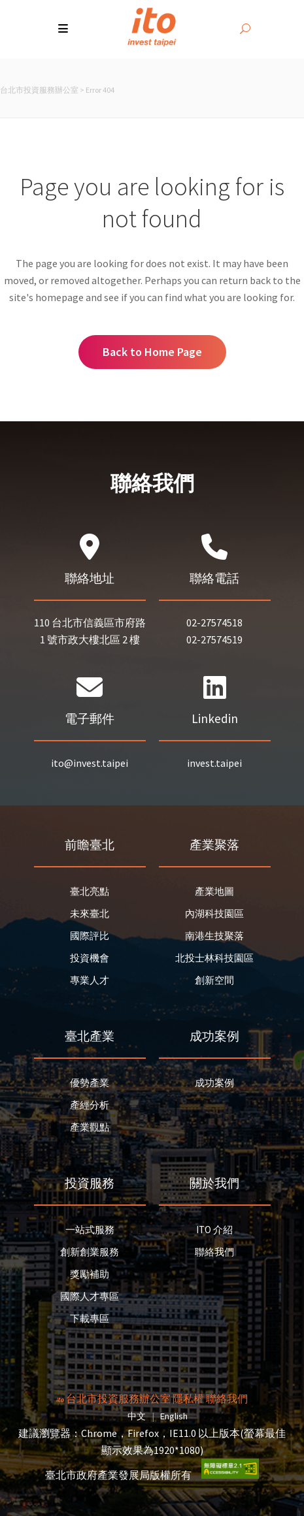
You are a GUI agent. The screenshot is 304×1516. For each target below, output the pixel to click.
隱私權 (188, 1398)
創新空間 (214, 980)
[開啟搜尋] (245, 29)
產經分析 (89, 1105)
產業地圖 (214, 891)
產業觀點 (89, 1127)
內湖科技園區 (214, 913)
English (174, 1416)
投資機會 (89, 958)
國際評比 (89, 935)
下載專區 (89, 1318)
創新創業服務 (89, 1252)
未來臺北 (89, 913)
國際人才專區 (89, 1296)
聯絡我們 (214, 1252)
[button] (64, 29)
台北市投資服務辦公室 (39, 90)
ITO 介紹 (214, 1229)
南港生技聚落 (214, 935)
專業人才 (89, 980)
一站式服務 (89, 1229)
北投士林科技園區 (214, 958)
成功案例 (214, 1082)
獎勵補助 (89, 1274)
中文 (136, 1416)
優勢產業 (89, 1082)
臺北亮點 (89, 891)
